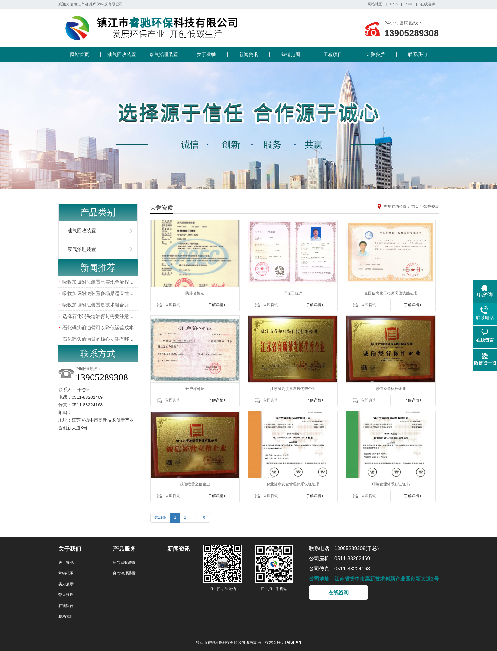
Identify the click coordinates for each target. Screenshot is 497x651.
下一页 (200, 517)
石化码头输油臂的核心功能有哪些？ (100, 339)
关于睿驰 (206, 54)
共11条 (160, 517)
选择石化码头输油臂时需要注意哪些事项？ (107, 316)
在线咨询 (428, 4)
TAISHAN (292, 642)
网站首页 (79, 54)
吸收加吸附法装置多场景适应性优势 (100, 293)
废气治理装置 (164, 54)
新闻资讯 (248, 54)
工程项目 (332, 54)
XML (409, 4)
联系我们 (417, 54)
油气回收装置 (121, 54)
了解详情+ (217, 305)
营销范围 (290, 54)
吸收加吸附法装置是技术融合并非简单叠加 (107, 304)
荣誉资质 (375, 54)
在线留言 (66, 605)
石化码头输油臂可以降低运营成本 (98, 327)
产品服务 (124, 549)
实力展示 (66, 584)
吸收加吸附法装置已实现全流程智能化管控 (107, 282)
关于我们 (69, 549)
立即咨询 (172, 305)
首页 (415, 206)
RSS (394, 4)
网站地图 (375, 4)
